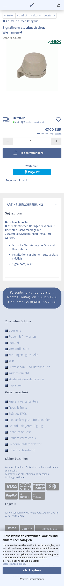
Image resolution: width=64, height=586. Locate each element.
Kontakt (14, 343)
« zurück (22, 15)
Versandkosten (19, 349)
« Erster (9, 15)
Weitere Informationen (32, 579)
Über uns (15, 330)
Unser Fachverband (22, 450)
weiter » (36, 15)
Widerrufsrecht (19, 373)
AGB (11, 361)
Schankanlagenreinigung (26, 426)
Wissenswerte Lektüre (24, 401)
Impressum (16, 385)
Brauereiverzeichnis (22, 438)
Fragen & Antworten (22, 336)
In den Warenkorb (28, 152)
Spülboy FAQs (18, 414)
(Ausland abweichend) (35, 122)
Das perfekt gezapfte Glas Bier (29, 420)
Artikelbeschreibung (24, 205)
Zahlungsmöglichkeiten (24, 355)
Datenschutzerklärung (14, 564)
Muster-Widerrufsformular (26, 379)
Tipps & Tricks (18, 407)
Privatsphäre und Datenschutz (29, 367)
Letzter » (49, 15)
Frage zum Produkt (17, 180)
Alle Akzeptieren (32, 570)
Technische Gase (20, 432)
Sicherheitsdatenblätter (25, 444)
